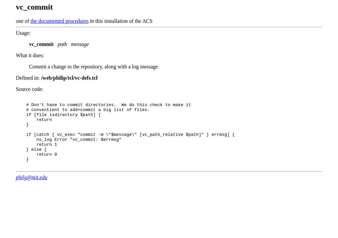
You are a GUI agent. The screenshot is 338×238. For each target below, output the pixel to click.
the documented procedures (59, 21)
